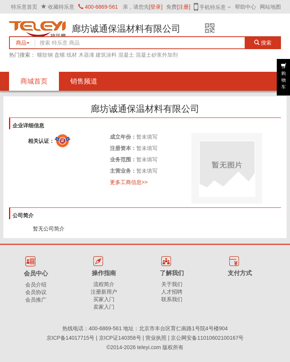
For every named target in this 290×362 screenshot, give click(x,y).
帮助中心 (245, 7)
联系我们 (171, 299)
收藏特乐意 (61, 7)
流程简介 (103, 284)
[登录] (156, 7)
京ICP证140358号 (120, 338)
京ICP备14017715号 (70, 338)
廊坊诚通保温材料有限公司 (126, 28)
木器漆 (86, 55)
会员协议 (35, 292)
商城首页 (34, 81)
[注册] (183, 7)
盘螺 (59, 55)
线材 (71, 55)
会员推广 (35, 300)
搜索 (263, 43)
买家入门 (103, 299)
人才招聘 (171, 292)
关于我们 (171, 284)
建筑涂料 (106, 55)
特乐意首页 (24, 7)
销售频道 (83, 81)
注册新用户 (104, 292)
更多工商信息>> (129, 182)
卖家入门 (103, 307)
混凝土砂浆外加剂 (157, 55)
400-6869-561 (98, 7)
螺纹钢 (45, 55)
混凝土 (126, 55)
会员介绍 (35, 285)
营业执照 (156, 338)
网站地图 (270, 7)
